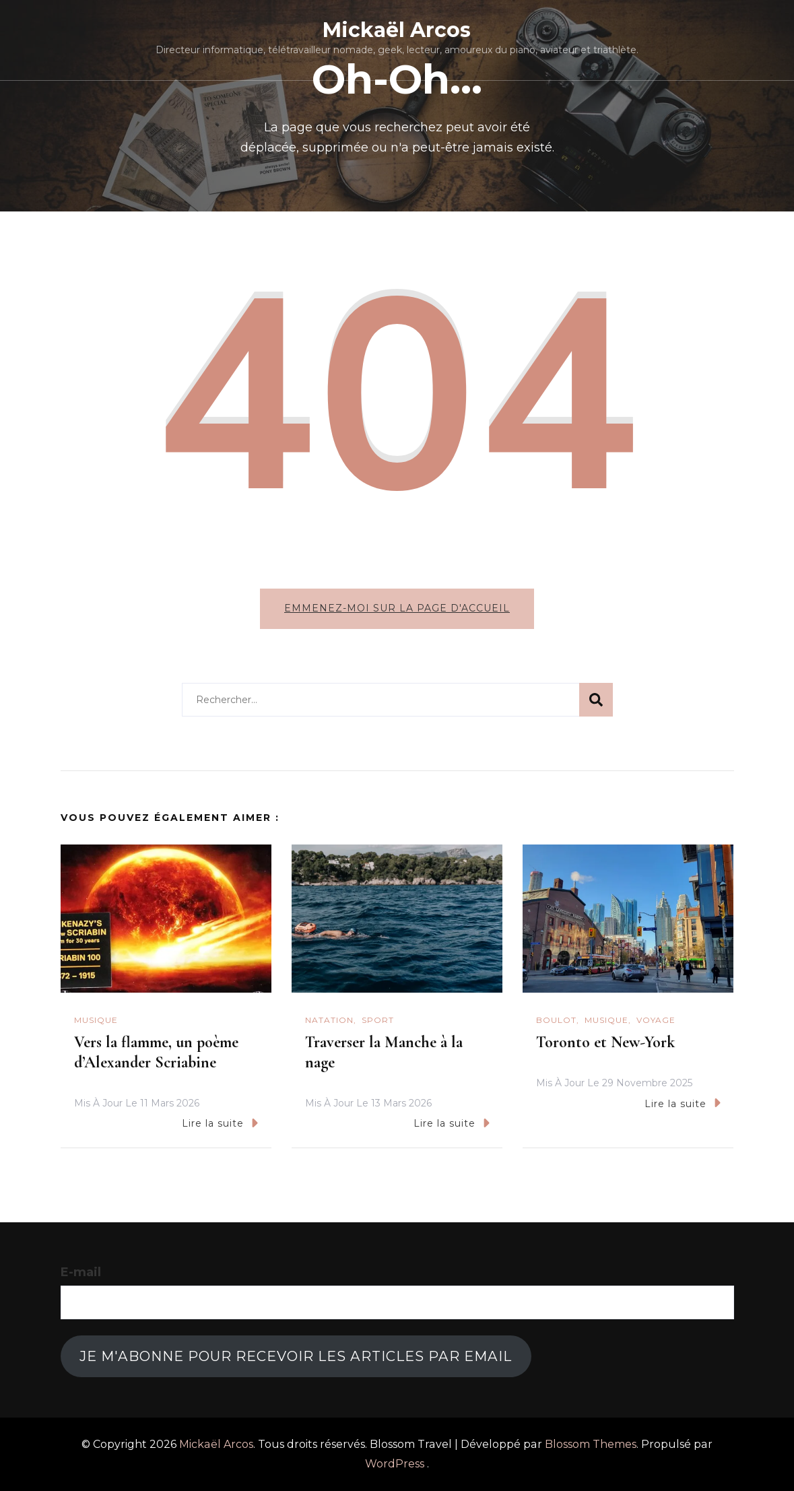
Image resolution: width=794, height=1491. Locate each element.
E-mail (81, 1272)
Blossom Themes (590, 1444)
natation (329, 1020)
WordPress (394, 1463)
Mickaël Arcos (397, 30)
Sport (378, 1020)
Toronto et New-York (605, 1042)
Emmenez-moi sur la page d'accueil (397, 608)
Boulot (556, 1020)
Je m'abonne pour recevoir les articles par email (295, 1356)
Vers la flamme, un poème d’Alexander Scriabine (156, 1052)
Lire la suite (220, 1123)
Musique (96, 1020)
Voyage (655, 1020)
